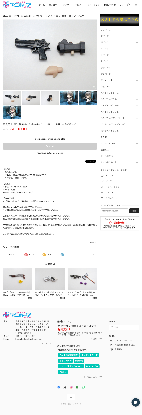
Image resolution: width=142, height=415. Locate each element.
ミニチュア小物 (108, 143)
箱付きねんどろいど (110, 131)
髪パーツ (105, 36)
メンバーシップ (93, 5)
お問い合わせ (110, 5)
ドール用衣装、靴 (109, 162)
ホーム (42, 5)
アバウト (67, 5)
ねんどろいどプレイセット (113, 118)
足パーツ (105, 61)
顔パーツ (105, 42)
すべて (11, 254)
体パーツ (105, 49)
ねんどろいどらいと (110, 112)
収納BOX (105, 150)
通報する (93, 242)
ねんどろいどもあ (109, 99)
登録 (134, 211)
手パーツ (105, 55)
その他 (104, 137)
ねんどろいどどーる (110, 93)
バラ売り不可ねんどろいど (113, 124)
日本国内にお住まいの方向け (50, 153)
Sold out (50, 146)
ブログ (78, 5)
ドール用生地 (107, 156)
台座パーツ (106, 86)
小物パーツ (106, 68)
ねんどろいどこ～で (110, 105)
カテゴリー (54, 5)
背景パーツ (106, 74)
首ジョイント (107, 80)
